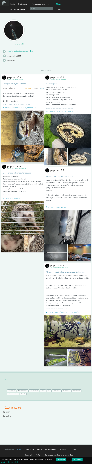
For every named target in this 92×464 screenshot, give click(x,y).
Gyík (43, 390)
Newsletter (64, 449)
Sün (10, 394)
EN (60, 9)
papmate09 (12, 77)
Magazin (59, 4)
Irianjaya (56, 390)
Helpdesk (28, 455)
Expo (75, 449)
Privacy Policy (50, 449)
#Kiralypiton (50, 108)
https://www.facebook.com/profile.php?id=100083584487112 (20, 51)
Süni (16, 394)
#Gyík (28, 104)
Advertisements (17, 9)
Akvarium (12, 390)
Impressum (29, 449)
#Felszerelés (50, 309)
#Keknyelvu (13, 104)
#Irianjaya (21, 104)
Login (12, 4)
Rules (39, 449)
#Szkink (5, 104)
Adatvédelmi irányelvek (9, 462)
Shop (51, 4)
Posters (38, 455)
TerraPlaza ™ (19, 449)
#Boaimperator (68, 108)
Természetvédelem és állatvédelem (59, 455)
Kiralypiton (76, 390)
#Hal (66, 309)
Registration (23, 4)
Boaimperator (22, 390)
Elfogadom (61, 460)
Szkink (23, 394)
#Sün (9, 195)
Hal (49, 390)
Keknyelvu (66, 390)
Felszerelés (34, 390)
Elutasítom (77, 460)
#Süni (5, 195)
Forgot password (38, 4)
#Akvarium (59, 309)
